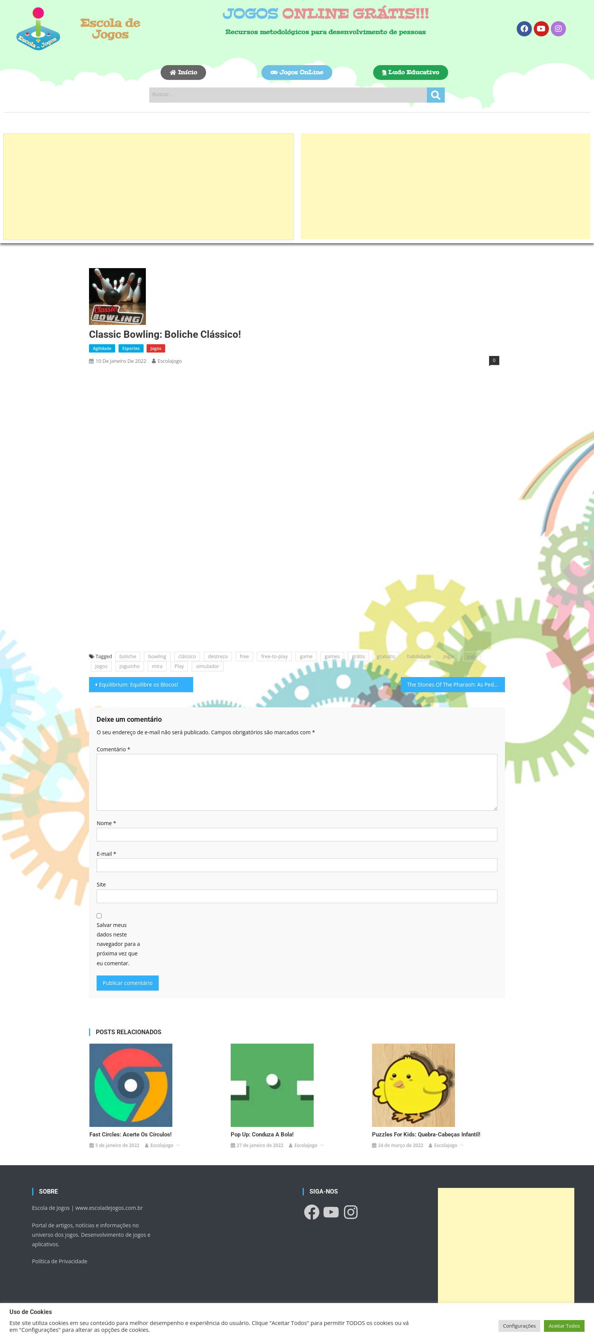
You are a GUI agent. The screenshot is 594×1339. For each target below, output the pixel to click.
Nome (106, 823)
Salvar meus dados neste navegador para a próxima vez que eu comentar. (118, 944)
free (244, 656)
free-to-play (274, 656)
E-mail (106, 853)
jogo (472, 656)
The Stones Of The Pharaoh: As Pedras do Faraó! (456, 684)
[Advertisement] (148, 187)
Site (101, 884)
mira (157, 666)
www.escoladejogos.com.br (109, 1181)
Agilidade (102, 348)
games (332, 656)
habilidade (419, 656)
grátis (358, 656)
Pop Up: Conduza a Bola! (262, 1108)
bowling (157, 656)
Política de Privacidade (60, 1235)
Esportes (131, 348)
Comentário (113, 749)
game (306, 656)
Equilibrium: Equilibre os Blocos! (138, 684)
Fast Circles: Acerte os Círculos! (130, 1108)
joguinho (130, 666)
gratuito (386, 656)
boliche (127, 656)
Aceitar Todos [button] (564, 1325)
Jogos (155, 348)
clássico (187, 656)
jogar (449, 656)
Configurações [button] (519, 1325)
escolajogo (170, 360)
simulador (207, 666)
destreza (218, 656)
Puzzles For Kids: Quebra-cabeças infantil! (426, 1108)
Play (179, 666)
